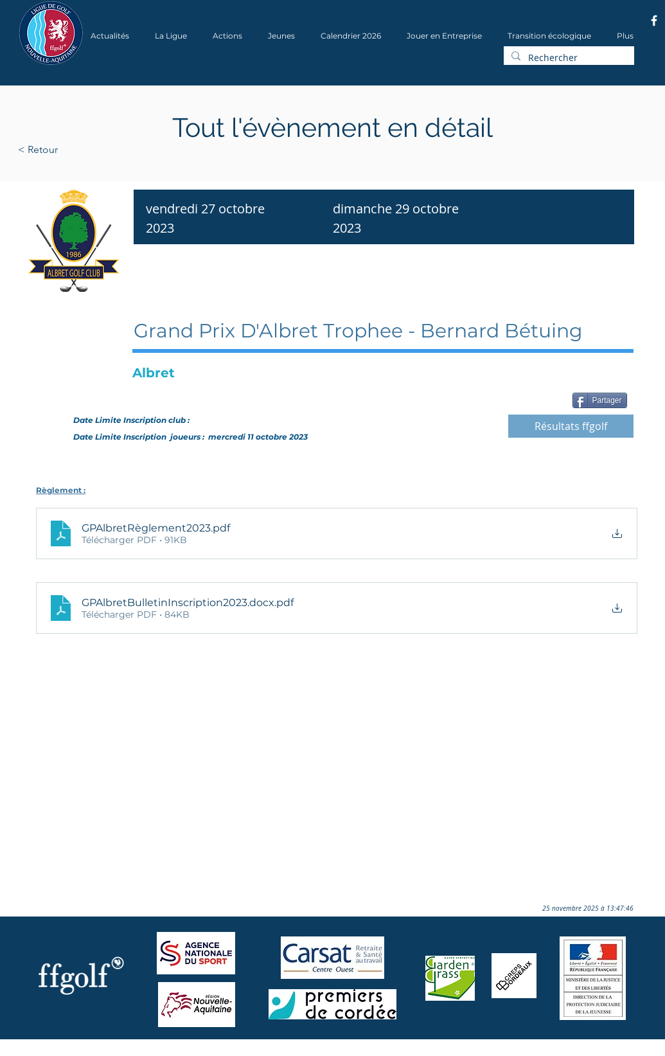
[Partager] (599, 400)
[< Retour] (78, 150)
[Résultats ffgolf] (571, 426)
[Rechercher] (567, 57)
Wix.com (192, 1052)
